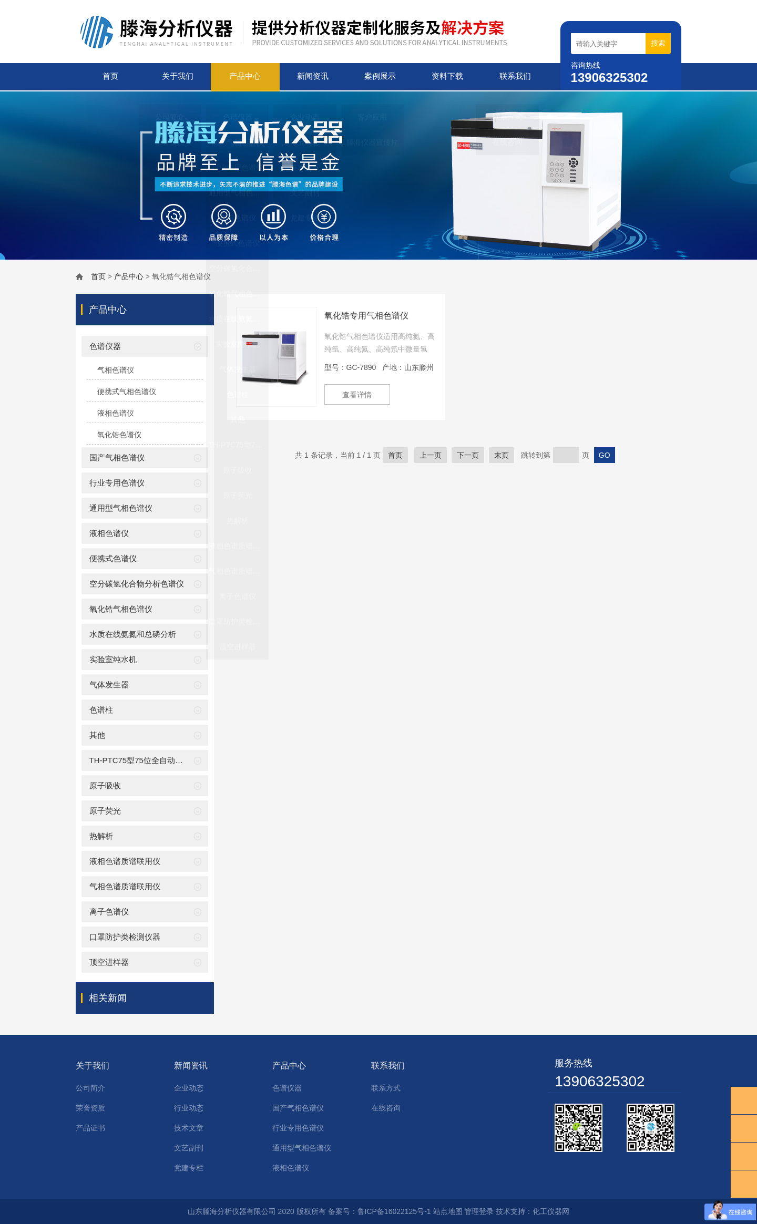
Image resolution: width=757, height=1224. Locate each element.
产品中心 (244, 76)
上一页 (431, 454)
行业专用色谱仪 (117, 481)
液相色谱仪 (115, 412)
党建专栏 (188, 1167)
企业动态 (188, 1087)
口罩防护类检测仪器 (124, 935)
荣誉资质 (90, 1107)
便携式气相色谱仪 (126, 390)
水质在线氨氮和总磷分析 (132, 633)
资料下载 (447, 76)
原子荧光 (105, 809)
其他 (97, 733)
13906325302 (600, 1080)
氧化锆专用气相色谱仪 (366, 314)
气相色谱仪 (115, 369)
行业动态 (188, 1107)
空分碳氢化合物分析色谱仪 (136, 582)
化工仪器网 (551, 1210)
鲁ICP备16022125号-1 (394, 1210)
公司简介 (90, 1087)
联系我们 (514, 76)
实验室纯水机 (113, 658)
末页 (501, 454)
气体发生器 (109, 683)
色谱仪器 (105, 345)
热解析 (101, 834)
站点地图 (448, 1210)
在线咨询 (386, 1107)
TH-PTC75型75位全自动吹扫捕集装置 (155, 759)
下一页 (468, 454)
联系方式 (386, 1087)
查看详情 (358, 393)
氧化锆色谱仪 (119, 433)
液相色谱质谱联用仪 (124, 860)
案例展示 (379, 76)
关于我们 (177, 76)
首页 (109, 76)
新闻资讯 (312, 76)
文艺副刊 (188, 1147)
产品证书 (90, 1127)
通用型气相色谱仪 (120, 506)
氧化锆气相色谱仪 (120, 607)
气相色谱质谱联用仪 (124, 885)
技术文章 (188, 1127)
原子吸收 (105, 784)
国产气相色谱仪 (117, 456)
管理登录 (479, 1210)
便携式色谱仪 (113, 557)
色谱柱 (101, 708)
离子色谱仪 (109, 910)
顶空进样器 (109, 960)
